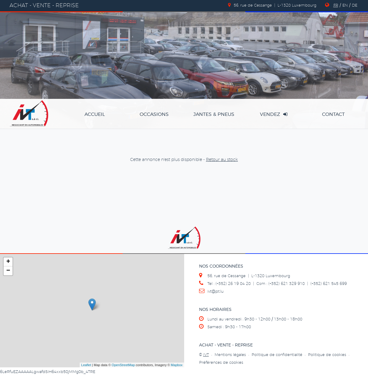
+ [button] (8, 261)
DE (354, 5)
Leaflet (86, 365)
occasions (154, 114)
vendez (273, 114)
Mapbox (176, 365)
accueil (94, 114)
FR (335, 5)
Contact (333, 114)
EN (345, 5)
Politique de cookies (327, 355)
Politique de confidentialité (277, 355)
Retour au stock (222, 160)
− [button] (8, 270)
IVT (206, 355)
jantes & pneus (213, 114)
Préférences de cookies (221, 363)
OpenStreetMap (123, 365)
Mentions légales (230, 355)
